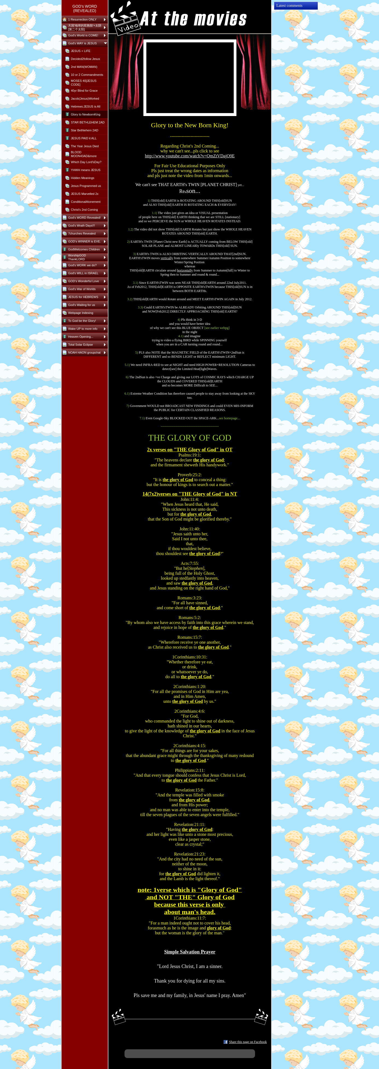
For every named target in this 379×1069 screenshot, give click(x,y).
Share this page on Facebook (248, 1042)
